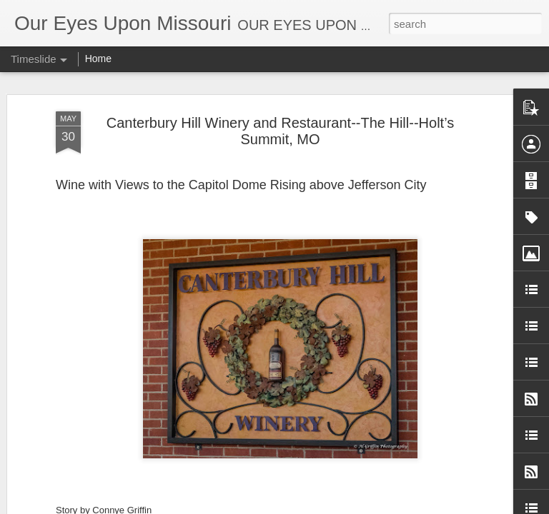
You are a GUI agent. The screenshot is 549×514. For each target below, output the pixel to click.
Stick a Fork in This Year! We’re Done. (174, 331)
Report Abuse (418, 506)
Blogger (376, 506)
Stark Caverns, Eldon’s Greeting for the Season (400, 232)
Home (98, 58)
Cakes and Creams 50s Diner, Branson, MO (390, 376)
